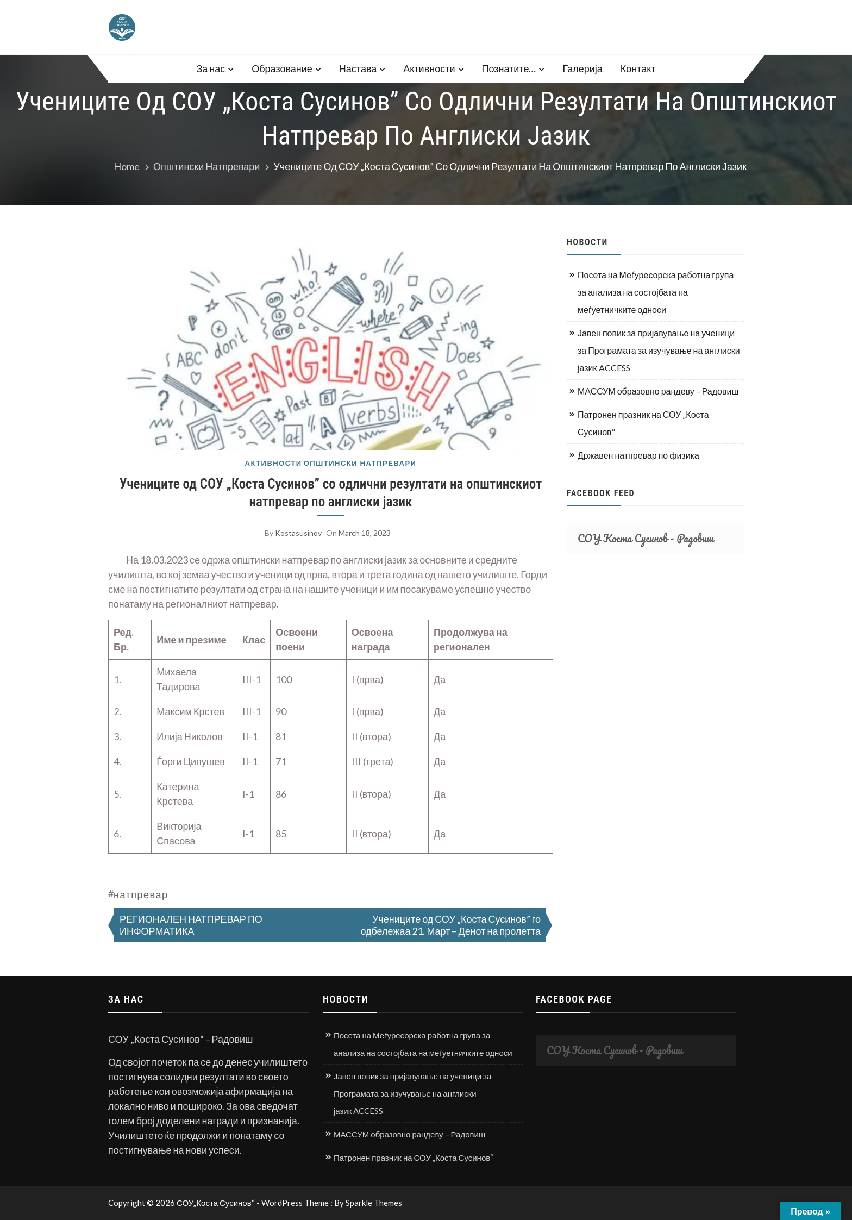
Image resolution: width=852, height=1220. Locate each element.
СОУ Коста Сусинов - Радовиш (645, 538)
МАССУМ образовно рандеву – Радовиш (658, 391)
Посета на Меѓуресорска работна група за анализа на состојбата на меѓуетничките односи (656, 292)
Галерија (582, 68)
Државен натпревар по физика (638, 455)
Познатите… (509, 68)
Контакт (638, 68)
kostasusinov (298, 532)
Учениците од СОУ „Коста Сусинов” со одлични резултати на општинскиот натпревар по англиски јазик (331, 493)
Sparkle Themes (374, 1203)
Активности (429, 68)
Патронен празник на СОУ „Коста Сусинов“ (643, 423)
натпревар (141, 894)
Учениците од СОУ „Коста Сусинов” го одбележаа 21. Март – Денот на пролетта (450, 925)
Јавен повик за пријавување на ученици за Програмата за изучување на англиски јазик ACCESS (659, 350)
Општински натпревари (360, 463)
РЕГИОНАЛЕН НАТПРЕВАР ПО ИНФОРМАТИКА (191, 925)
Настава (358, 68)
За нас (210, 68)
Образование (282, 68)
